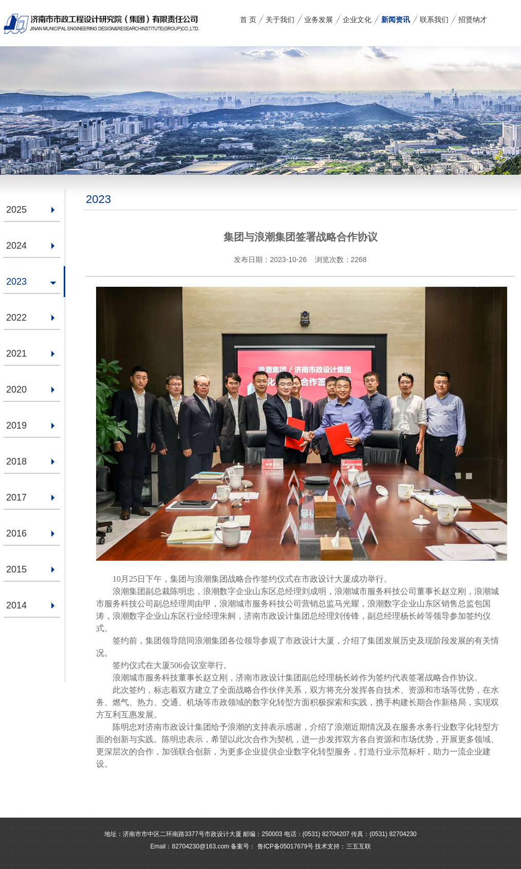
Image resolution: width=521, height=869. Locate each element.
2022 (16, 317)
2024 (16, 246)
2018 (16, 461)
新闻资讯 (395, 19)
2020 (16, 389)
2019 (16, 425)
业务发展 (318, 19)
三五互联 (358, 846)
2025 (16, 210)
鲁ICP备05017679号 (284, 846)
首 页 (248, 19)
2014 (16, 605)
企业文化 (357, 19)
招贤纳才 (472, 19)
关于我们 (280, 19)
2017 (16, 497)
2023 (16, 281)
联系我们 (434, 19)
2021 (16, 353)
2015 (16, 569)
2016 (16, 533)
